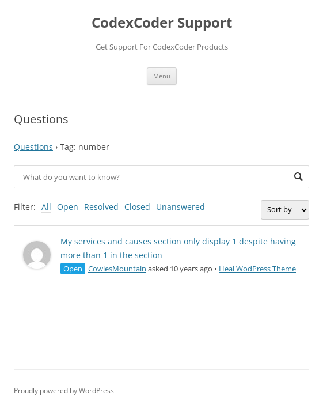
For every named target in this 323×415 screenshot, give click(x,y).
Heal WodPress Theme (257, 268)
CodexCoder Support (162, 23)
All (46, 206)
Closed (137, 206)
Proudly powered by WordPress (64, 390)
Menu (161, 75)
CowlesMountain (117, 268)
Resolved (101, 206)
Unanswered (180, 206)
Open (67, 206)
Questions (33, 146)
